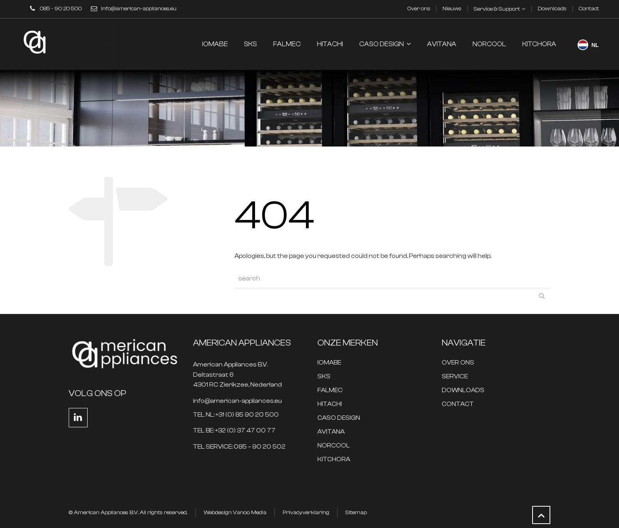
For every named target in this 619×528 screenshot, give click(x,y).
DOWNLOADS (463, 390)
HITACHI (329, 404)
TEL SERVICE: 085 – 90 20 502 (239, 447)
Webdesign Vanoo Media (235, 512)
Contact (589, 9)
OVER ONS (458, 363)
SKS (323, 377)
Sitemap (356, 512)
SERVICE (455, 377)
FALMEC (330, 390)
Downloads (552, 9)
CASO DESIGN (338, 418)
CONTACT (458, 404)
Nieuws (452, 9)
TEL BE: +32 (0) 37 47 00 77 (234, 431)
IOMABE (329, 363)
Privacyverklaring (306, 512)
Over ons (418, 9)
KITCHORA (333, 459)
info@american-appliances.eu (138, 9)
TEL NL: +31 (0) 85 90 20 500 (236, 415)
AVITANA (331, 432)
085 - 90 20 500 (61, 9)
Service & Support (497, 9)
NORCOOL (333, 446)
